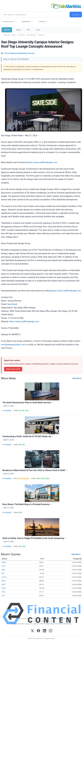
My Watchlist (26, 21)
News (13, 35)
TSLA (3, 595)
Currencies (21, 35)
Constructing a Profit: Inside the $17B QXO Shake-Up (27, 436)
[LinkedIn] (44, 631)
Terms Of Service (64, 623)
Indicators (42, 21)
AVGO (38, 478)
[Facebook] (38, 631)
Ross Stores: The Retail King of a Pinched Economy (26, 504)
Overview (7, 35)
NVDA (4, 588)
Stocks (18, 30)
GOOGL (43, 478)
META (47, 478)
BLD (20, 444)
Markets (6, 30)
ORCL (4, 592)
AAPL (3, 566)
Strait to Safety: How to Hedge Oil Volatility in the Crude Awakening (34, 538)
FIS (20, 410)
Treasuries (41, 35)
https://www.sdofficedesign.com (42, 162)
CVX (20, 546)
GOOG (4, 577)
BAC (3, 573)
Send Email (12, 304)
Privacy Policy (48, 623)
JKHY (27, 410)
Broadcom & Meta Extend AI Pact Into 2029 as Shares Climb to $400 (34, 470)
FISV (23, 410)
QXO (23, 444)
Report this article (13, 369)
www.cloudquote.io (59, 618)
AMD (3, 570)
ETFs (28, 30)
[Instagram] (50, 631)
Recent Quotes (8, 21)
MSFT (3, 584)
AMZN (4, 562)
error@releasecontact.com (13, 344)
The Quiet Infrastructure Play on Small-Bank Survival (27, 402)
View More (76, 378)
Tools (38, 30)
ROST (20, 512)
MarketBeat (8, 410)
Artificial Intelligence (23, 478)
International (31, 35)
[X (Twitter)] (32, 631)
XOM (24, 546)
